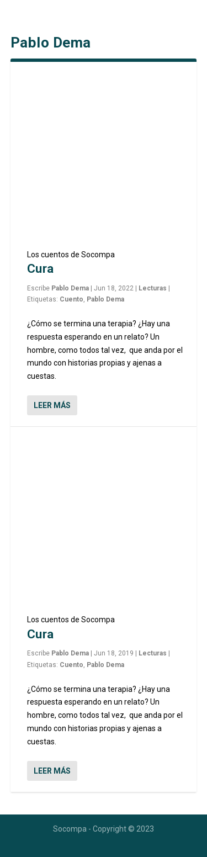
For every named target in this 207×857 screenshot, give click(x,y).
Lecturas (153, 288)
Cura (40, 269)
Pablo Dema (70, 288)
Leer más (52, 405)
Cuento (71, 299)
